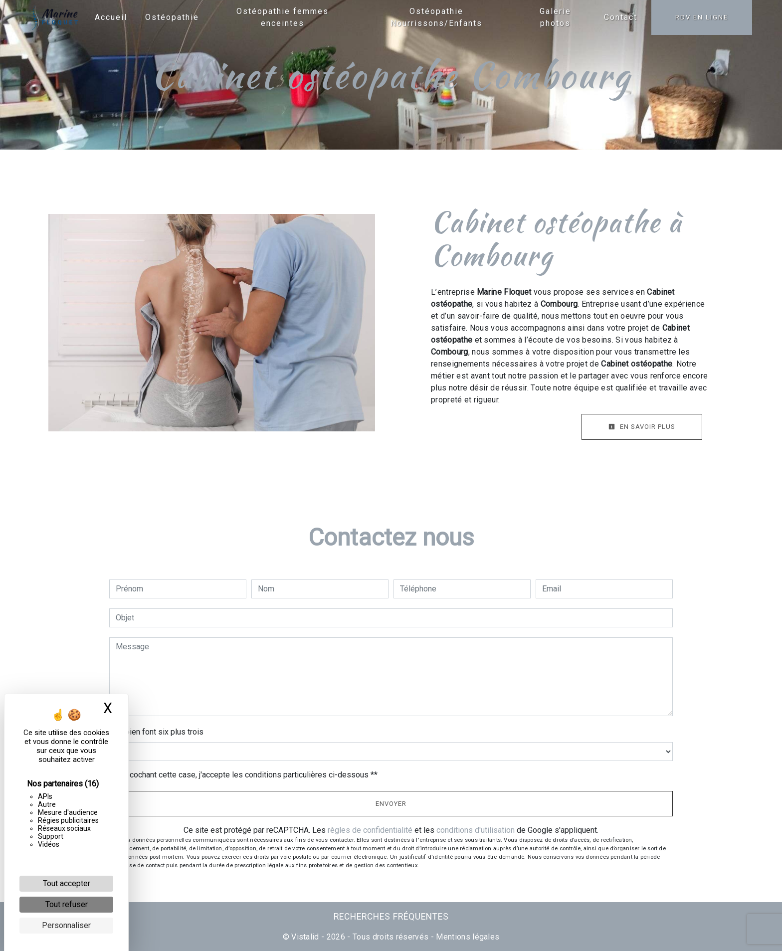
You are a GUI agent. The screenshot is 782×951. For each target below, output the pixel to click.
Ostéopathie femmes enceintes (282, 17)
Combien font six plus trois (156, 732)
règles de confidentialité (370, 830)
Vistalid (305, 937)
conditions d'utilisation (475, 830)
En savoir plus (641, 426)
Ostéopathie (172, 17)
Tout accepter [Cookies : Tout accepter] (66, 883)
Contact (620, 17)
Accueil (111, 17)
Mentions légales (466, 937)
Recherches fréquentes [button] (391, 917)
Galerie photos (555, 17)
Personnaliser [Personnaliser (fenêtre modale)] (66, 925)
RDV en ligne (701, 17)
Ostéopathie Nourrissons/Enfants (436, 17)
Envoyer (391, 803)
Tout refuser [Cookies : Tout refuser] (66, 904)
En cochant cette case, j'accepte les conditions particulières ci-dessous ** (248, 774)
